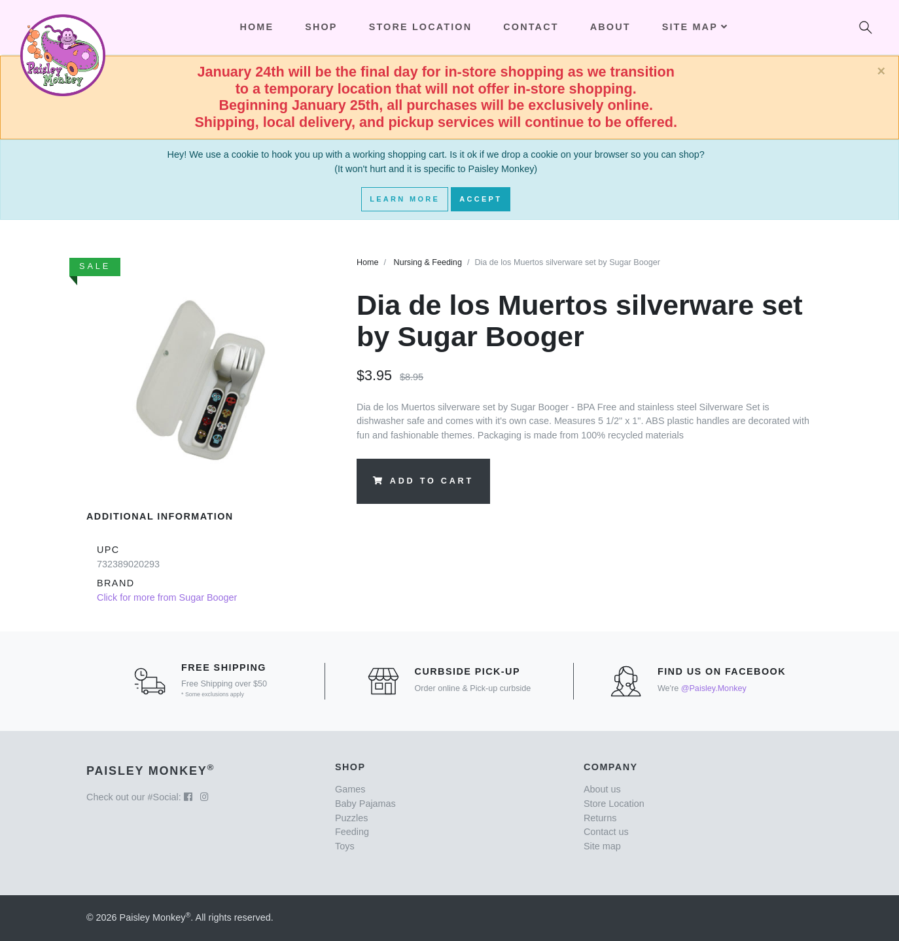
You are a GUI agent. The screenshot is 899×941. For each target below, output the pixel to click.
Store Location (420, 27)
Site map (602, 846)
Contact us (606, 831)
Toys (345, 846)
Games (350, 789)
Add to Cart (423, 481)
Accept (480, 199)
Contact (530, 27)
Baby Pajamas (365, 803)
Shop (321, 27)
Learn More (405, 199)
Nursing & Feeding (428, 262)
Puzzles (351, 818)
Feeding (352, 831)
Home (368, 262)
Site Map (695, 27)
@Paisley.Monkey (714, 688)
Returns (600, 818)
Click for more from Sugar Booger (167, 597)
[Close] (881, 71)
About (610, 27)
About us (602, 789)
